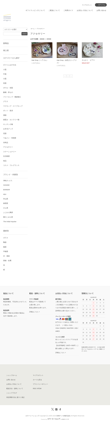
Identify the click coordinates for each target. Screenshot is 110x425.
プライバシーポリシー (40, 384)
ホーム (33, 28)
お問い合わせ (101, 10)
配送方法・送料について (14, 388)
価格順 (42, 39)
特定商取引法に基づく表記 (15, 397)
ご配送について (54, 10)
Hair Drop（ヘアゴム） (39, 60)
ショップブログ (11, 393)
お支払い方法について (85, 10)
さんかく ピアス (88, 60)
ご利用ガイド (68, 10)
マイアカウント (87, 5)
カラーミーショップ (32, 416)
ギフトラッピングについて (35, 10)
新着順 (49, 39)
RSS (34, 388)
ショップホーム (11, 375)
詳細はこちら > (34, 312)
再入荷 (6, 50)
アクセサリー (41, 28)
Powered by (55, 419)
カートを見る (37, 380)
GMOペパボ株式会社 (63, 416)
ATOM (39, 388)
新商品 (6, 43)
